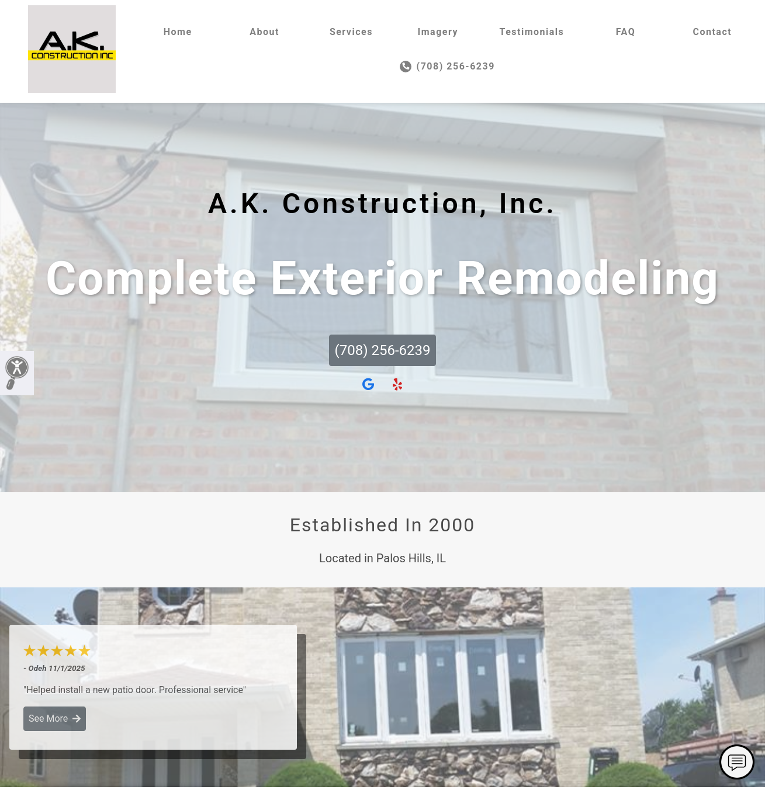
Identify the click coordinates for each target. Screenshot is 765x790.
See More (55, 718)
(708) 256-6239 (447, 66)
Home (178, 31)
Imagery (438, 31)
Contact (712, 31)
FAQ (625, 31)
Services (351, 31)
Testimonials (531, 31)
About (264, 31)
